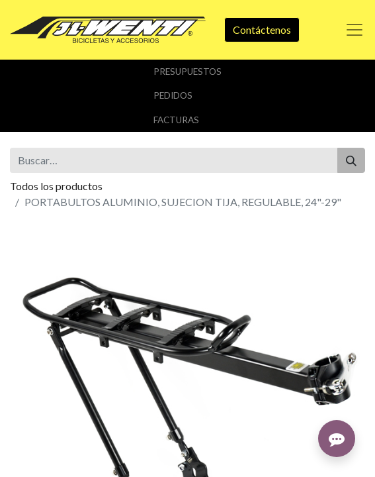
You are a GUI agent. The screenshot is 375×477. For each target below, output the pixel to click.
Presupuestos (187, 71)
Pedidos (172, 95)
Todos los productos (56, 186)
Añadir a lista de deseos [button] (71, 339)
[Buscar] (351, 160)
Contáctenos (262, 29)
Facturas (176, 120)
